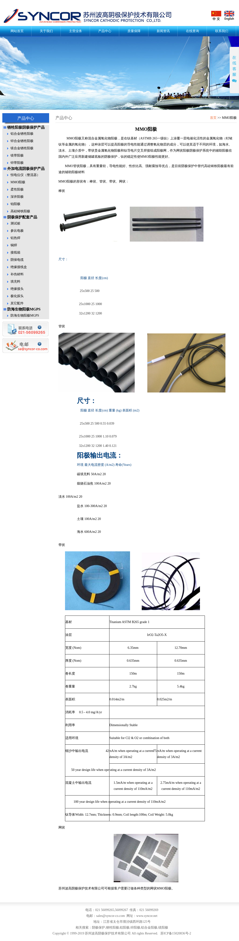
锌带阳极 (17, 162)
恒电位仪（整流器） (25, 175)
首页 (213, 117)
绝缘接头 (17, 289)
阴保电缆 (17, 259)
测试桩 (15, 223)
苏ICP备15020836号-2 (175, 933)
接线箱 (15, 252)
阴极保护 (91, 16)
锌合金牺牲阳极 (22, 141)
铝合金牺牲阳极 (22, 133)
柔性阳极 (17, 189)
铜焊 (14, 245)
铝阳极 (125, 927)
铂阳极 (15, 204)
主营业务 (75, 31)
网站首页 (17, 31)
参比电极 (17, 230)
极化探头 (17, 296)
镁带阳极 (17, 155)
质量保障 (134, 31)
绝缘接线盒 (19, 267)
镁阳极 (163, 927)
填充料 (15, 281)
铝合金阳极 (149, 927)
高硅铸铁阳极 (20, 211)
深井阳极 (17, 196)
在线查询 (192, 31)
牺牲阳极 (112, 927)
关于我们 (46, 31)
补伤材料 (17, 274)
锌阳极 (135, 927)
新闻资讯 (163, 31)
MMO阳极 (18, 182)
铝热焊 (15, 238)
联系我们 (221, 31)
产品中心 (104, 31)
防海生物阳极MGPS (25, 315)
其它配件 (17, 303)
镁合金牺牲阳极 (22, 148)
